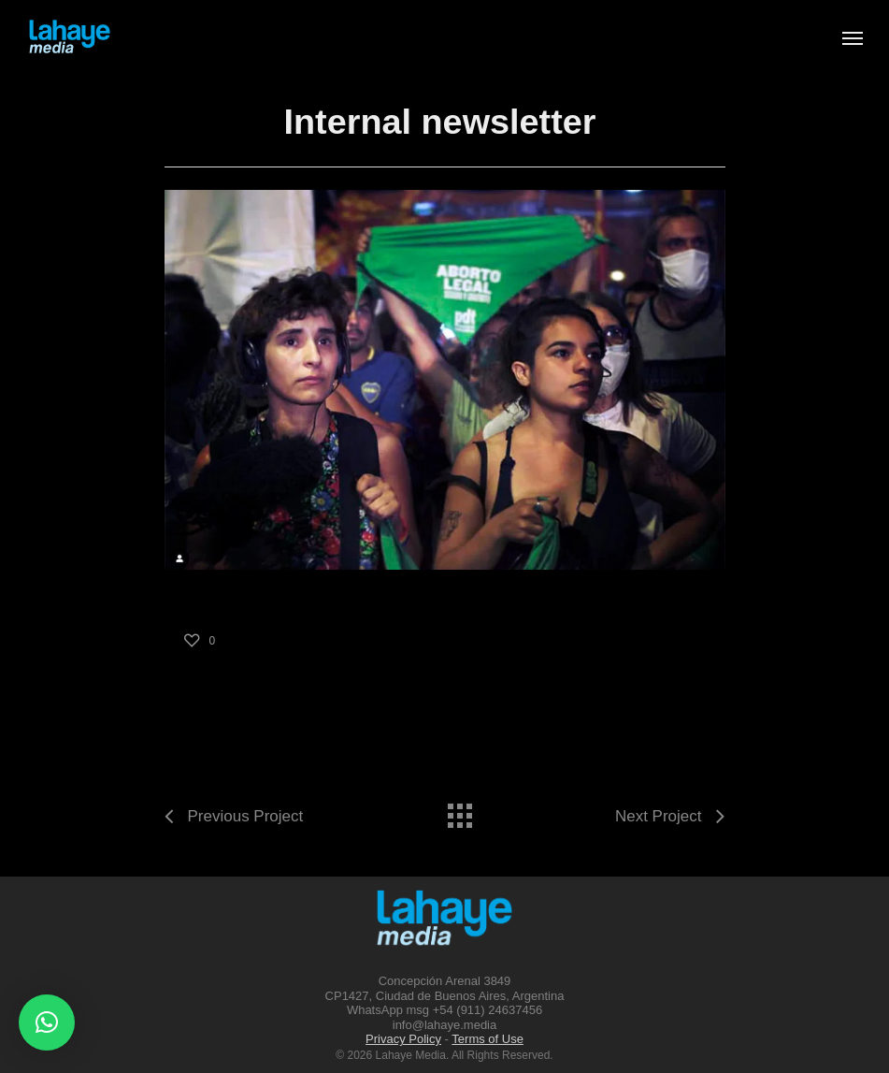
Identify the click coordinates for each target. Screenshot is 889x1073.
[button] (47, 1022)
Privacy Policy (403, 1039)
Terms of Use (487, 1039)
